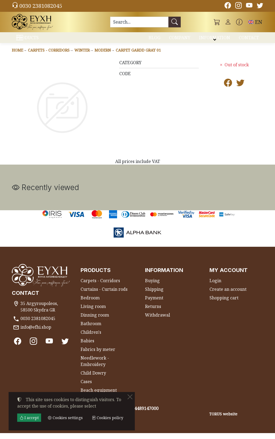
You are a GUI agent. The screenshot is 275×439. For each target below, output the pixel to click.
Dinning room (95, 321)
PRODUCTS (41, 40)
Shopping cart (223, 304)
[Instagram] (238, 6)
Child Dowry (93, 379)
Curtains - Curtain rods (104, 295)
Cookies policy (107, 417)
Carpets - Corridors (49, 56)
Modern (103, 56)
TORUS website (223, 419)
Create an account (228, 295)
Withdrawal (157, 321)
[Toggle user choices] (228, 22)
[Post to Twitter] (240, 90)
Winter (82, 56)
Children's (91, 338)
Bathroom (91, 329)
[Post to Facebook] (228, 90)
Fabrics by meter (98, 355)
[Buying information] (239, 22)
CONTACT (249, 40)
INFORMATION (214, 40)
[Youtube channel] (249, 6)
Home (17, 56)
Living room (93, 312)
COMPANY (179, 40)
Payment (154, 304)
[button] (217, 22)
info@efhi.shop (35, 333)
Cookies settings (31, 431)
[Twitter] (260, 6)
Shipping (154, 295)
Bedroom (90, 304)
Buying (152, 286)
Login (215, 286)
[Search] (139, 22)
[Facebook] (228, 6)
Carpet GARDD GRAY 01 (138, 56)
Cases (86, 387)
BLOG (154, 40)
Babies (87, 347)
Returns (153, 312)
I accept (29, 417)
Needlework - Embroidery (95, 367)
